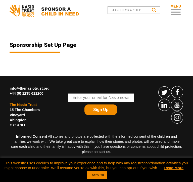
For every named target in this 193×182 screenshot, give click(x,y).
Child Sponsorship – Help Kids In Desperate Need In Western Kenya (45, 11)
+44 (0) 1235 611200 (26, 93)
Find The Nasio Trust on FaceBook (177, 92)
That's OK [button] (97, 175)
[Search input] (130, 10)
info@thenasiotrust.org (30, 88)
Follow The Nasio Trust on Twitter (164, 92)
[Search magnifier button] (154, 10)
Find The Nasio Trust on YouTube (177, 104)
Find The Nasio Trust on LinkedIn (164, 104)
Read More (174, 168)
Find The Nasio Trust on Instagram (177, 117)
